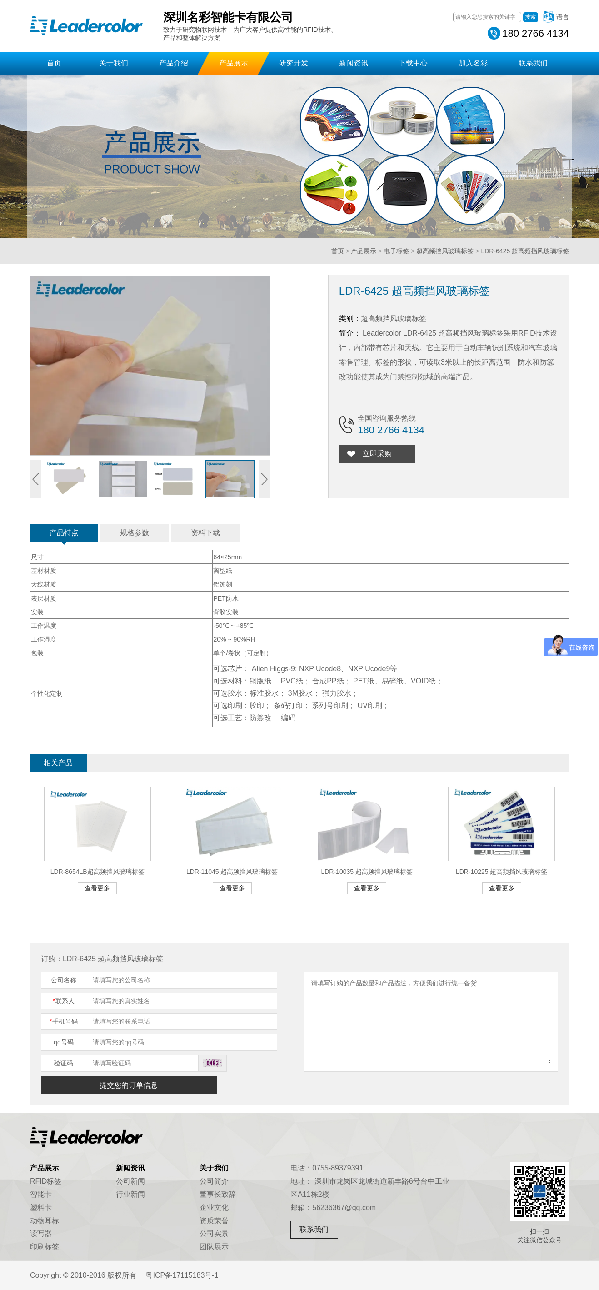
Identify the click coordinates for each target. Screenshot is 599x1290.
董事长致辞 (218, 1194)
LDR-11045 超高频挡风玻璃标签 (232, 871)
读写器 (41, 1233)
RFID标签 (45, 1181)
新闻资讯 (353, 63)
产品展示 (233, 63)
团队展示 (214, 1246)
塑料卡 (41, 1207)
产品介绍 (173, 63)
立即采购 (377, 453)
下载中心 (413, 63)
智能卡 (41, 1194)
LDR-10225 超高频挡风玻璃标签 (502, 871)
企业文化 (214, 1207)
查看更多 (97, 888)
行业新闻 (130, 1194)
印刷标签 (44, 1246)
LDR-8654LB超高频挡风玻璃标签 (97, 871)
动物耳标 (44, 1221)
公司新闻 (130, 1181)
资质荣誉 (214, 1221)
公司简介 (214, 1181)
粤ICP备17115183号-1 (181, 1275)
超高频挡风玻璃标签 (445, 251)
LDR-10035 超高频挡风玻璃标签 (367, 871)
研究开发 (293, 63)
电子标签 (396, 251)
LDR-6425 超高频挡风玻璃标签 (525, 251)
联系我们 (533, 63)
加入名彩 (473, 63)
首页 (54, 63)
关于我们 (113, 63)
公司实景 (214, 1233)
